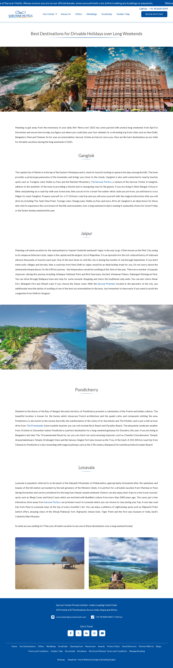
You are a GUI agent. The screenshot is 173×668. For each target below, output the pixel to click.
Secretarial (70, 651)
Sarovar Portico (52, 502)
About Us (66, 14)
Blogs (158, 646)
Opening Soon (76, 646)
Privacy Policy (113, 646)
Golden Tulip (123, 14)
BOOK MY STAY (154, 14)
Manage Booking (137, 651)
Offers (78, 14)
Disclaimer (82, 651)
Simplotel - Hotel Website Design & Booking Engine (92, 659)
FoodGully (106, 14)
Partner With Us (146, 646)
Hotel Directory (129, 646)
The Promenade (35, 425)
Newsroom (90, 646)
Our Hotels (50, 14)
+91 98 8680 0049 (158, 8)
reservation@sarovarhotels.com (71, 617)
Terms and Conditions (38, 651)
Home (14, 646)
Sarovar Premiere (106, 283)
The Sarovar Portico (101, 181)
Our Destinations (27, 646)
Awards (101, 646)
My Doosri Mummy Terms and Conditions (108, 651)
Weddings (92, 14)
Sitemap (61, 659)
